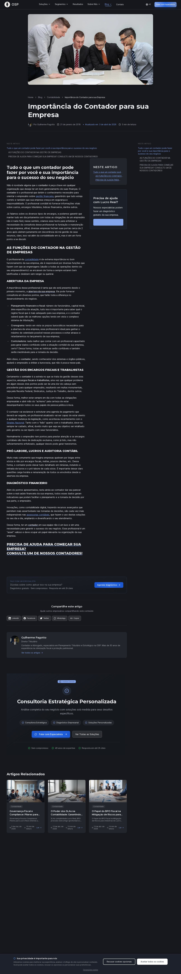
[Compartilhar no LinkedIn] (14, 618)
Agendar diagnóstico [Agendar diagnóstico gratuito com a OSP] (109, 585)
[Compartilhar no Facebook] (29, 618)
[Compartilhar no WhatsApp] (59, 618)
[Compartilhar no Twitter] (44, 618)
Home (30, 97)
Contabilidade (53, 97)
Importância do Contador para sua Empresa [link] (85, 97)
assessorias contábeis (38, 514)
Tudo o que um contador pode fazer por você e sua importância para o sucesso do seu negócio (52, 148)
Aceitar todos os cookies (152, 964)
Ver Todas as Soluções (87, 734)
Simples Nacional (15, 422)
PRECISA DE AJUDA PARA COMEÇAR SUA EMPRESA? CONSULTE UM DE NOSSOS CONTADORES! (53, 156)
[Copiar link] (74, 618)
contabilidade (32, 259)
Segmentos (61, 4)
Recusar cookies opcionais (119, 964)
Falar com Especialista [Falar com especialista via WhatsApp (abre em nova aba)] (51, 734)
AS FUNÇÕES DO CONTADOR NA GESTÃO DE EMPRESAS (34, 152)
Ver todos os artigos (32, 652)
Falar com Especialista (165, 4)
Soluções (44, 4)
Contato (120, 4)
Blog (108, 4)
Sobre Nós (94, 4)
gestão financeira (44, 196)
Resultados (78, 4)
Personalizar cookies (90, 972)
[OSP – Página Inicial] (11, 4)
